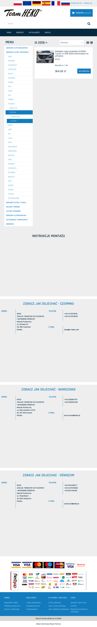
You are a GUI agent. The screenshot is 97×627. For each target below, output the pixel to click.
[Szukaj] (89, 23)
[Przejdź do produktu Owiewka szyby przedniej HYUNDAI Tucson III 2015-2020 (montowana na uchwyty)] (45, 56)
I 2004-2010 (15, 116)
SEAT (10, 181)
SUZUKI (11, 189)
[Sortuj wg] (72, 42)
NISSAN (11, 155)
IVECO (10, 125)
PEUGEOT (11, 164)
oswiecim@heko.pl (71, 503)
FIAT (9, 86)
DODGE (10, 82)
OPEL (10, 159)
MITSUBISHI (12, 146)
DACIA (10, 73)
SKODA (11, 185)
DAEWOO (11, 78)
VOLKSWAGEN (13, 198)
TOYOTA (11, 194)
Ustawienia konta (33, 606)
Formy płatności (54, 602)
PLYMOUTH (12, 168)
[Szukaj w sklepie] (48, 23)
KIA (9, 134)
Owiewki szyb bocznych (17, 48)
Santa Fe (13, 108)
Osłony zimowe (13, 207)
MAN (10, 142)
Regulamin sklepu (11, 602)
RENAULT (11, 176)
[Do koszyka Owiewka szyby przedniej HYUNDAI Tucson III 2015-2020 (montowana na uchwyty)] (84, 71)
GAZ (9, 95)
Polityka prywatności (12, 606)
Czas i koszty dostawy (57, 606)
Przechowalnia (32, 609)
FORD (10, 91)
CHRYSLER (12, 69)
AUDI (10, 56)
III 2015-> (14, 121)
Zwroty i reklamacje (11, 609)
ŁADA (10, 138)
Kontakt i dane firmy (79, 602)
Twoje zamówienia (33, 602)
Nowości (10, 224)
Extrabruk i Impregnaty (17, 219)
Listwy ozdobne (13, 211)
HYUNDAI (11, 103)
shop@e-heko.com (71, 329)
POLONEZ (11, 172)
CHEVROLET (12, 65)
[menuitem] (9, 32)
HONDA (11, 99)
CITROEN (11, 61)
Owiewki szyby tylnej (16, 202)
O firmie (74, 606)
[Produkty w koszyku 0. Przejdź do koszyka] (81, 12)
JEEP (10, 129)
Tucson (12, 112)
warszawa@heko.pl (72, 415)
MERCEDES (12, 151)
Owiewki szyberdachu (16, 215)
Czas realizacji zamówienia (58, 609)
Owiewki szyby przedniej (17, 52)
